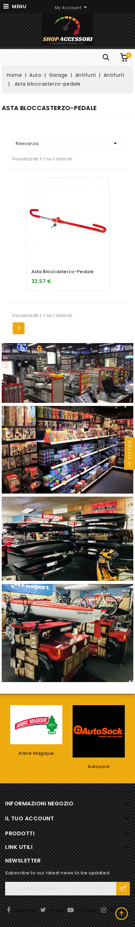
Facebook (25, 910)
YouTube (86, 910)
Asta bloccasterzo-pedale (62, 271)
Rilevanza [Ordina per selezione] (67, 143)
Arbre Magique (36, 753)
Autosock (99, 766)
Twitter (56, 910)
